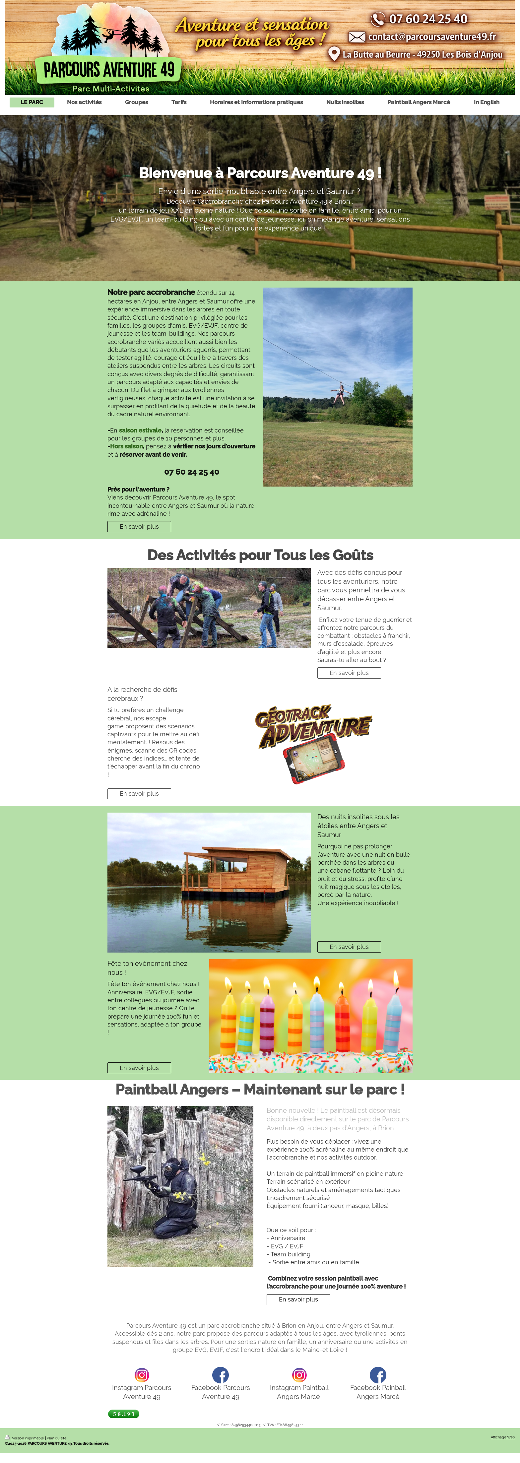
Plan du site (56, 1438)
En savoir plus (139, 526)
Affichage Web (503, 1437)
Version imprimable (25, 1438)
